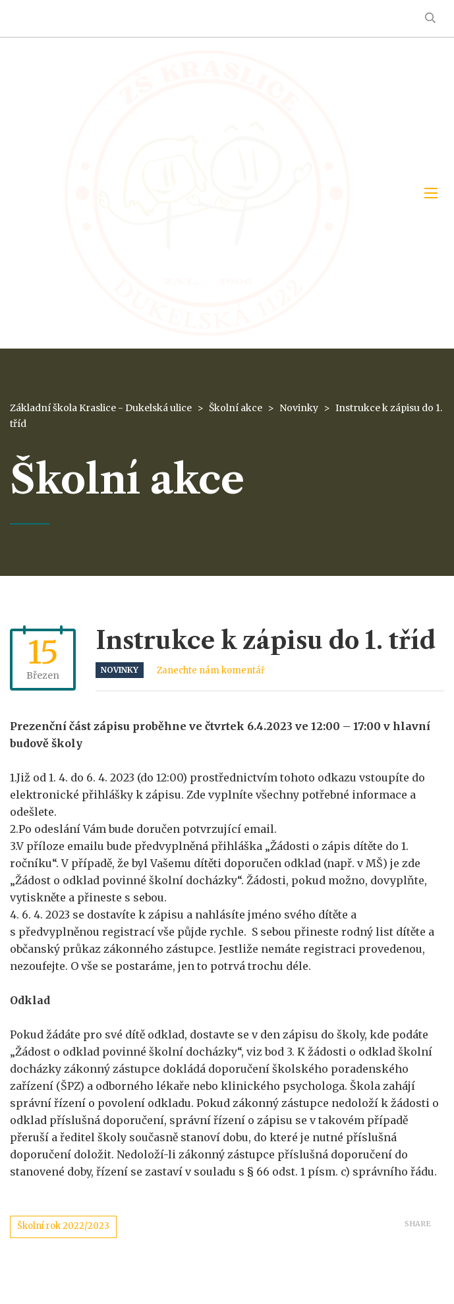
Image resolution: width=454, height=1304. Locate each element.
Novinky (119, 670)
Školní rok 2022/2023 (63, 1226)
